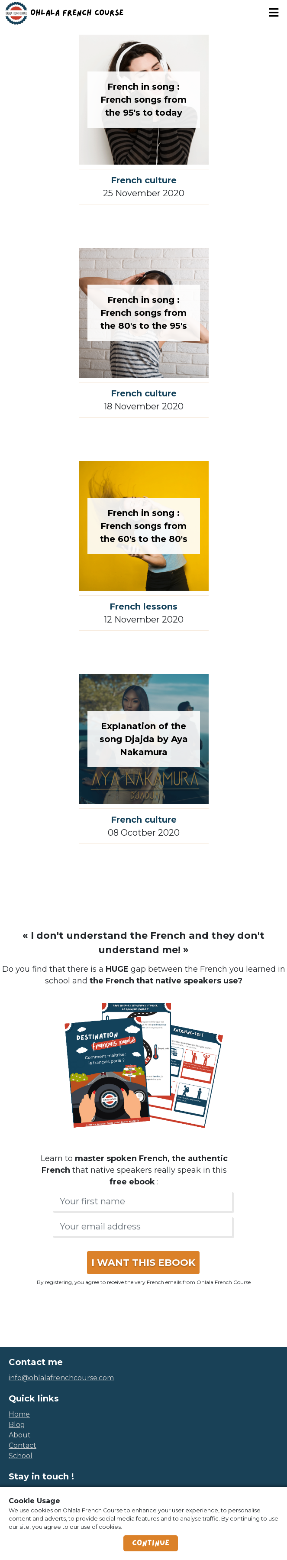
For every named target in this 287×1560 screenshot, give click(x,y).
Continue (150, 1543)
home (19, 1414)
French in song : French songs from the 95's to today (143, 99)
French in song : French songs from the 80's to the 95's (143, 313)
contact (22, 1445)
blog (17, 1425)
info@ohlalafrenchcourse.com (61, 1378)
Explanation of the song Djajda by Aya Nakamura (144, 739)
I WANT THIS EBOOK (143, 1262)
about (20, 1435)
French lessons (143, 606)
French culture (144, 180)
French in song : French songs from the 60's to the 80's (143, 526)
